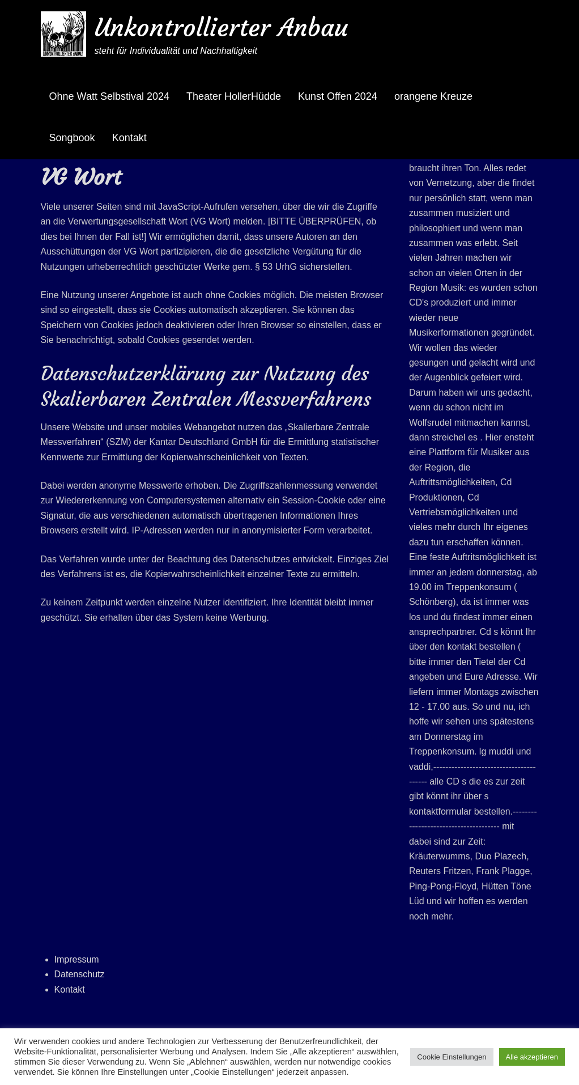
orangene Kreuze (433, 96)
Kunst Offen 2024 (337, 96)
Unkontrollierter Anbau (221, 27)
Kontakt (129, 137)
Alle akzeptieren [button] (532, 1057)
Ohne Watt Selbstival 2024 (109, 96)
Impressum (76, 959)
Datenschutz (79, 974)
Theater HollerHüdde (233, 96)
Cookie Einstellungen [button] (451, 1057)
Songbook (72, 137)
